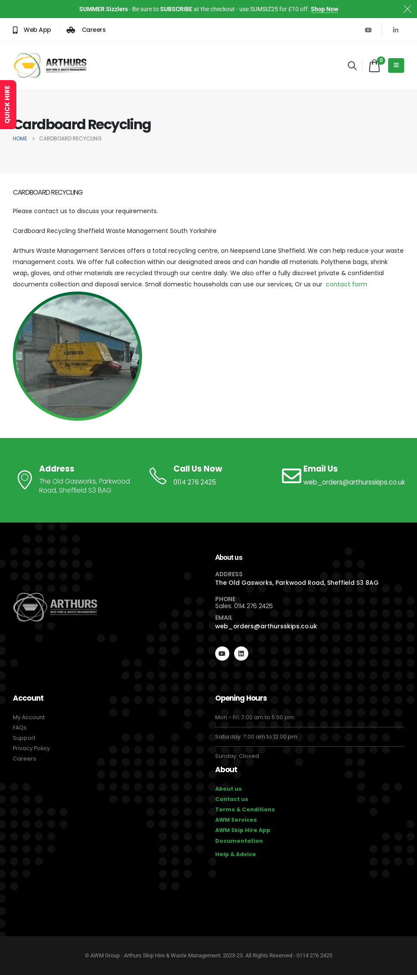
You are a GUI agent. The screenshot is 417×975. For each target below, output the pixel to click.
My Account (29, 717)
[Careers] (86, 29)
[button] (352, 65)
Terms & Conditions (245, 809)
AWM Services (236, 819)
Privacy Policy (31, 748)
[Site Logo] (50, 65)
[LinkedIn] (395, 30)
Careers (24, 758)
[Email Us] (342, 476)
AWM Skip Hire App (242, 830)
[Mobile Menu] (396, 65)
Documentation (239, 841)
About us (228, 788)
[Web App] (32, 29)
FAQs (20, 727)
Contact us (231, 799)
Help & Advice (235, 854)
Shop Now (324, 9)
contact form (346, 284)
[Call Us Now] (208, 476)
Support (24, 738)
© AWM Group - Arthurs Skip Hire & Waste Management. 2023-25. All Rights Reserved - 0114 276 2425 (208, 955)
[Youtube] (368, 30)
